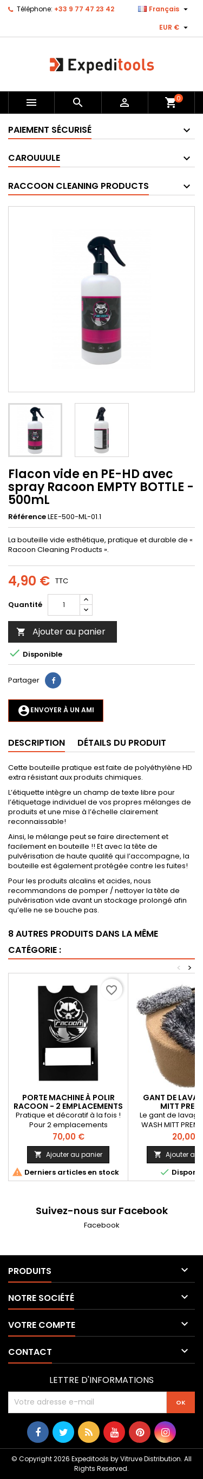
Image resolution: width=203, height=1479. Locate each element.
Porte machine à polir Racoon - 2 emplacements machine (68, 1106)
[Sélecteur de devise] (175, 27)
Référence (27, 517)
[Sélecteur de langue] (164, 9)
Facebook (102, 1225)
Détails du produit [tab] (121, 743)
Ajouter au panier (61, 631)
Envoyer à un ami (55, 710)
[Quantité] (64, 605)
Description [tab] (36, 743)
